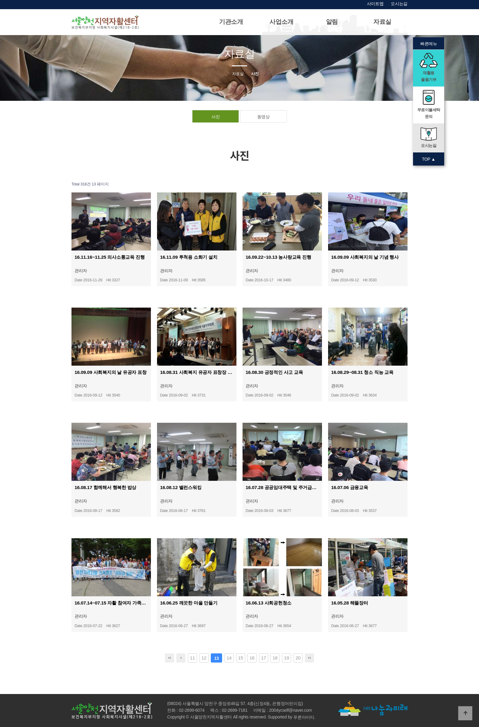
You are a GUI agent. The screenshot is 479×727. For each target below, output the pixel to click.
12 (203, 657)
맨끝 (309, 658)
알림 (332, 21)
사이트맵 (375, 3)
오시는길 (399, 3)
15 (240, 657)
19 (286, 657)
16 (252, 657)
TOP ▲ (428, 159)
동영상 (263, 116)
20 (297, 657)
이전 (180, 658)
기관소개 (231, 21)
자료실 (382, 21)
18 (274, 657)
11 (192, 657)
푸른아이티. (304, 717)
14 (229, 657)
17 (263, 657)
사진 (215, 116)
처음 (169, 658)
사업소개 (281, 21)
